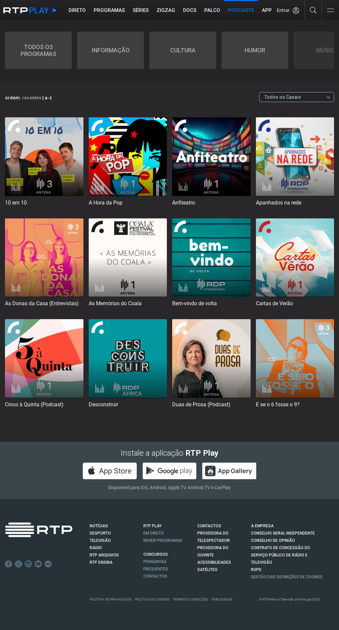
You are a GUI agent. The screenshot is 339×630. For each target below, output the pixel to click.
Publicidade (222, 599)
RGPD (256, 569)
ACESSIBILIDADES (214, 562)
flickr (48, 564)
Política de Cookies (152, 599)
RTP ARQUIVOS (104, 555)
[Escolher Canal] (296, 97)
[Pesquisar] (313, 10)
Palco (212, 10)
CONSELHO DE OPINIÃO (273, 540)
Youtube (38, 564)
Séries (141, 10)
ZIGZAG (166, 10)
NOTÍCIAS (99, 526)
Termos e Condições (190, 599)
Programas (109, 10)
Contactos (155, 576)
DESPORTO (100, 533)
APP (267, 10)
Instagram (28, 564)
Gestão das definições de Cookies (287, 577)
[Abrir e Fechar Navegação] (330, 11)
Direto (77, 10)
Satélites (207, 569)
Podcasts (241, 10)
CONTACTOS (209, 526)
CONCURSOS (155, 554)
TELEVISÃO (100, 540)
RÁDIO (96, 547)
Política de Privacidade (110, 599)
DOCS (189, 10)
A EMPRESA (262, 526)
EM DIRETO (153, 533)
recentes (31, 97)
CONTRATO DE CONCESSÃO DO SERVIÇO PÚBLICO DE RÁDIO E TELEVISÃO (280, 555)
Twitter (18, 564)
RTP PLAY (152, 526)
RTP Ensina (101, 562)
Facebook (8, 564)
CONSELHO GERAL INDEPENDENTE (283, 533)
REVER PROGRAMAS (162, 540)
